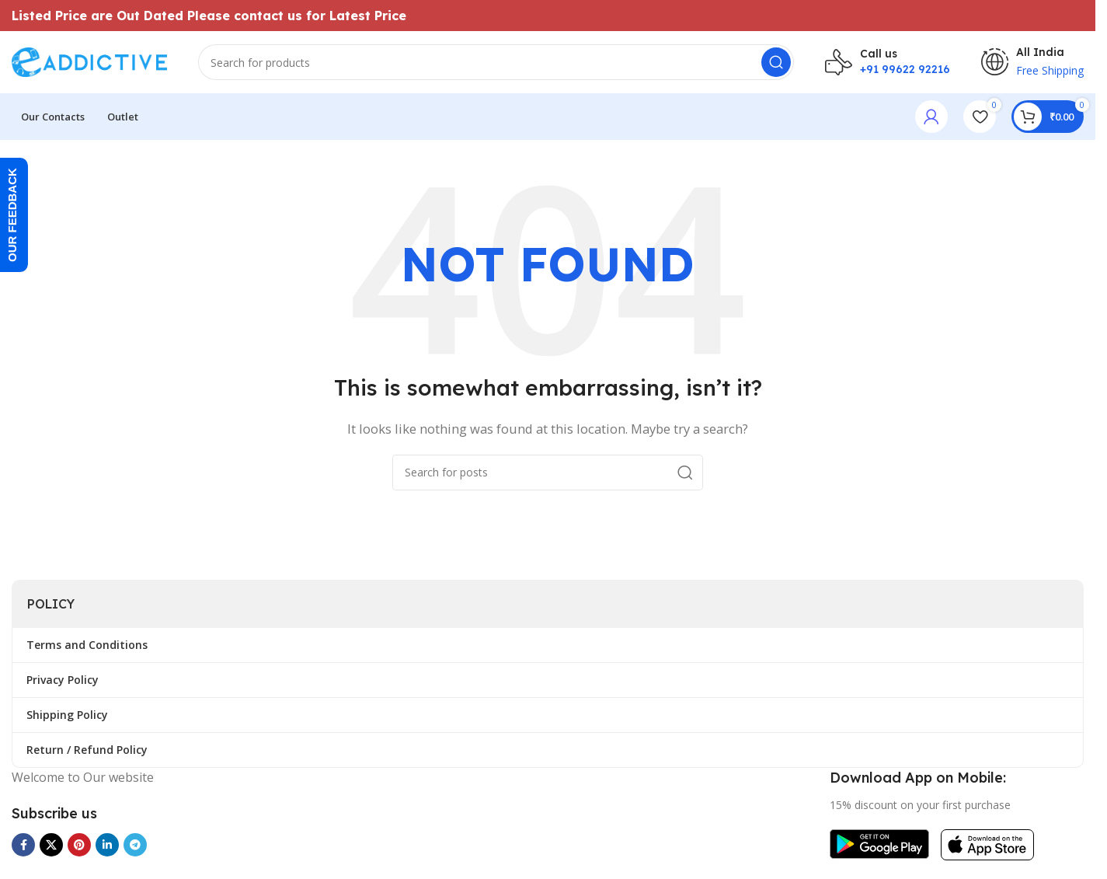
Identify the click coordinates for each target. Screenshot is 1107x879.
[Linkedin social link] (107, 844)
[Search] (496, 62)
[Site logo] (89, 60)
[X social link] (51, 844)
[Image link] (879, 842)
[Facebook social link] (23, 844)
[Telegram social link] (135, 844)
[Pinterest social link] (79, 844)
